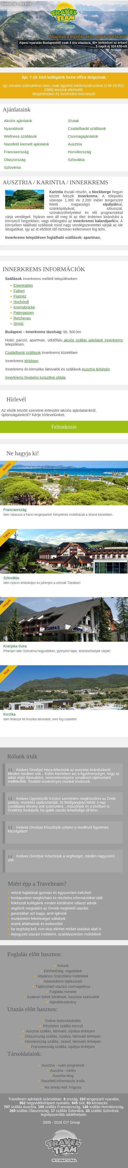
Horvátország (79, 152)
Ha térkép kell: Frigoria (63, 1087)
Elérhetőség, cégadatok (63, 971)
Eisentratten (23, 285)
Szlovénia (12, 167)
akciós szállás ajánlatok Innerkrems (92, 340)
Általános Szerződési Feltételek (63, 976)
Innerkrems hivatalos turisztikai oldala (35, 377)
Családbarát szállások (87, 128)
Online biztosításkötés (63, 1021)
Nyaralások (13, 128)
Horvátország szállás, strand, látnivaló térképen (63, 1041)
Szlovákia (76, 159)
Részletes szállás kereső (63, 1026)
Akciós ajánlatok (18, 120)
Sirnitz (19, 323)
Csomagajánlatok (83, 136)
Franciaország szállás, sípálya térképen (63, 1047)
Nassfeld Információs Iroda (63, 1081)
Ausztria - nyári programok (63, 1065)
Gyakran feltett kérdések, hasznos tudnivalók (63, 997)
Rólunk (63, 966)
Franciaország (16, 152)
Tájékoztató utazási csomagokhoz (63, 986)
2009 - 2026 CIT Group (61, 1122)
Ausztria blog (62, 1076)
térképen (31, 361)
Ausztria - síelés (63, 1070)
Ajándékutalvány (63, 1002)
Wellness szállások (20, 136)
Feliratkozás (64, 427)
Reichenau (22, 318)
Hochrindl (21, 302)
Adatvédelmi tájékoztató (63, 981)
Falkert (19, 291)
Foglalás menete (63, 992)
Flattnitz (20, 296)
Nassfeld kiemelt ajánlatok (26, 144)
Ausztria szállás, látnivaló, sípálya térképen (60, 1031)
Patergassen (24, 313)
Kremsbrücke (24, 307)
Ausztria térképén (96, 369)
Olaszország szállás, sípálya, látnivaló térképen (63, 1036)
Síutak (73, 120)
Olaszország (14, 159)
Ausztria (75, 144)
